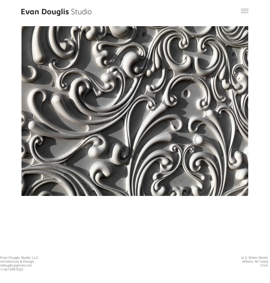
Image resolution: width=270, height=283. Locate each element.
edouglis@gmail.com (16, 265)
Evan (30, 13)
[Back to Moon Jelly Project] (245, 11)
